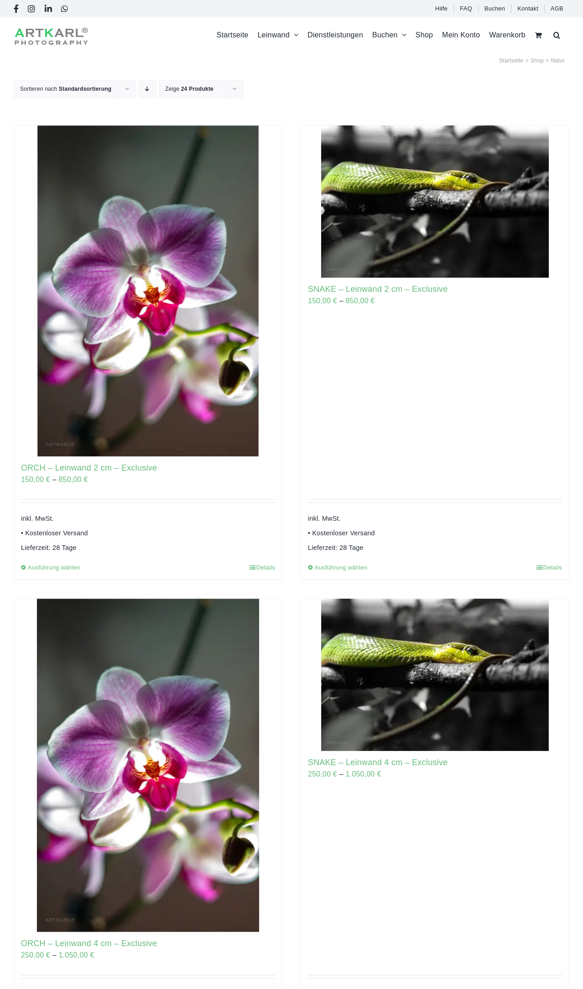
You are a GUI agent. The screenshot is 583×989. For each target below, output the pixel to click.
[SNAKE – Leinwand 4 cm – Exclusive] (435, 675)
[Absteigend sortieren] (147, 89)
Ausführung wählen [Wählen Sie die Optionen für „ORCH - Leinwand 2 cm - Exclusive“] (54, 567)
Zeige (189, 89)
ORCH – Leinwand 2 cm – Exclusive (89, 467)
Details (265, 567)
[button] (556, 34)
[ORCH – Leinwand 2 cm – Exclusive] (148, 290)
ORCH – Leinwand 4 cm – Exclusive (89, 943)
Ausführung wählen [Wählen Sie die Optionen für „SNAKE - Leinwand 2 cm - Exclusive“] (341, 567)
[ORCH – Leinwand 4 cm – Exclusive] (148, 765)
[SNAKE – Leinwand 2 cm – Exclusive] (435, 201)
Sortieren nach (66, 89)
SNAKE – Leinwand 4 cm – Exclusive (378, 762)
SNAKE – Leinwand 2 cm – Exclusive (378, 289)
